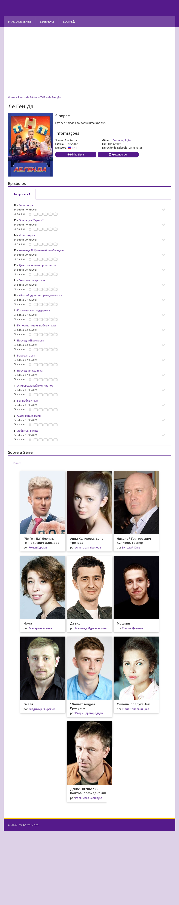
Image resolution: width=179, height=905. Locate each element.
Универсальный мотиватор (35, 385)
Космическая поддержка (33, 310)
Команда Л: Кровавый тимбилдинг (41, 250)
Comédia (118, 140)
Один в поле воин (29, 415)
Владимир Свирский (42, 709)
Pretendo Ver (118, 154)
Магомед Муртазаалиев (91, 628)
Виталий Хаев (131, 547)
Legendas (47, 21)
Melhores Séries (42, 8)
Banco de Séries (19, 21)
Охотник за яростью (32, 280)
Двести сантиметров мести (37, 265)
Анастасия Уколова (88, 547)
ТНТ (42, 97)
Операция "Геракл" (31, 220)
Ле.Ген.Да (54, 97)
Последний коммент (30, 340)
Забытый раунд (27, 431)
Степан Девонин (133, 628)
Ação (128, 140)
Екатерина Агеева (40, 628)
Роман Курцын (38, 547)
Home (11, 97)
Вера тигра (26, 205)
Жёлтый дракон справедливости (40, 295)
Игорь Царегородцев (89, 713)
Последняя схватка (30, 370)
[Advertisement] (89, 61)
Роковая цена (26, 355)
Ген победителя (28, 400)
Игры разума (27, 235)
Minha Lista (76, 154)
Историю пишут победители (36, 325)
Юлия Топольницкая (135, 709)
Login (69, 21)
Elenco (18, 463)
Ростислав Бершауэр (88, 798)
